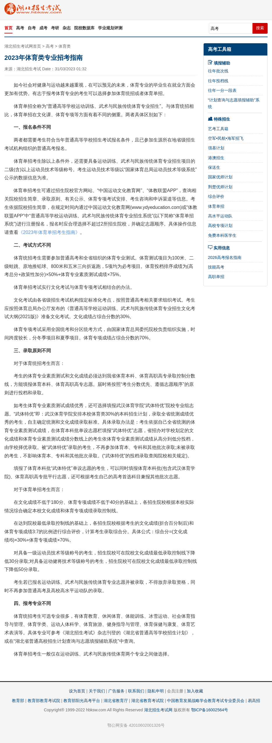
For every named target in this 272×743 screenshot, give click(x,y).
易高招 (254, 700)
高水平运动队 (220, 216)
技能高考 (216, 267)
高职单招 (216, 276)
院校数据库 (84, 28)
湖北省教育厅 (116, 700)
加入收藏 (195, 691)
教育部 (18, 700)
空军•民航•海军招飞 (225, 138)
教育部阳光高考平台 (81, 700)
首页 (8, 28)
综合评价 (216, 196)
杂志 (67, 28)
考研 (55, 28)
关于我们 (97, 691)
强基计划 (216, 148)
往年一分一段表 (222, 90)
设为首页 (77, 691)
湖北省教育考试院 (147, 700)
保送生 (214, 167)
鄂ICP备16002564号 (209, 710)
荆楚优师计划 (220, 187)
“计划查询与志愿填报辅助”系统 (233, 103)
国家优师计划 (220, 177)
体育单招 (216, 206)
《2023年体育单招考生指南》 (49, 232)
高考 (20, 28)
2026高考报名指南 (224, 257)
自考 (32, 28)
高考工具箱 (219, 49)
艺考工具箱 (218, 128)
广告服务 (116, 691)
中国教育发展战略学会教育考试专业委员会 (205, 700)
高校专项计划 (220, 225)
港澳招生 (216, 157)
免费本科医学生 (222, 235)
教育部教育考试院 (44, 700)
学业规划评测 (110, 28)
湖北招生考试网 (158, 710)
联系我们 (136, 691)
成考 (43, 28)
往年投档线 (218, 80)
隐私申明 (155, 691)
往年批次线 (218, 71)
